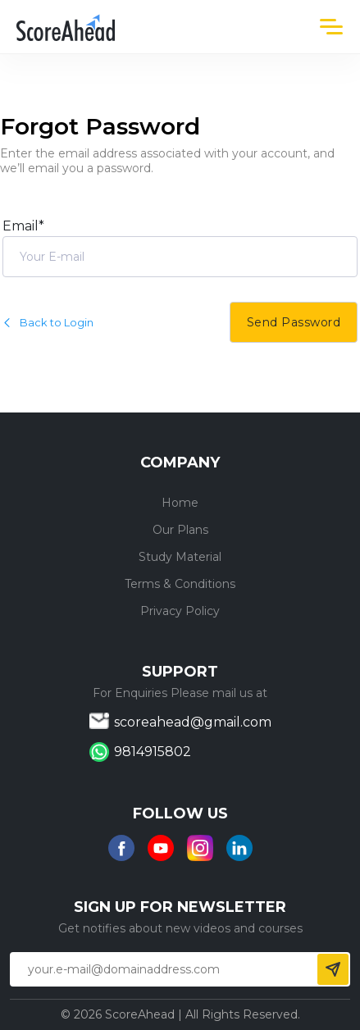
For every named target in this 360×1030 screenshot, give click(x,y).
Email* (23, 226)
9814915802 (152, 751)
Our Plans (180, 529)
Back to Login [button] (47, 322)
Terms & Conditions (180, 584)
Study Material (180, 556)
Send (333, 969)
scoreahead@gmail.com (192, 722)
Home (180, 502)
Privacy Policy (180, 611)
